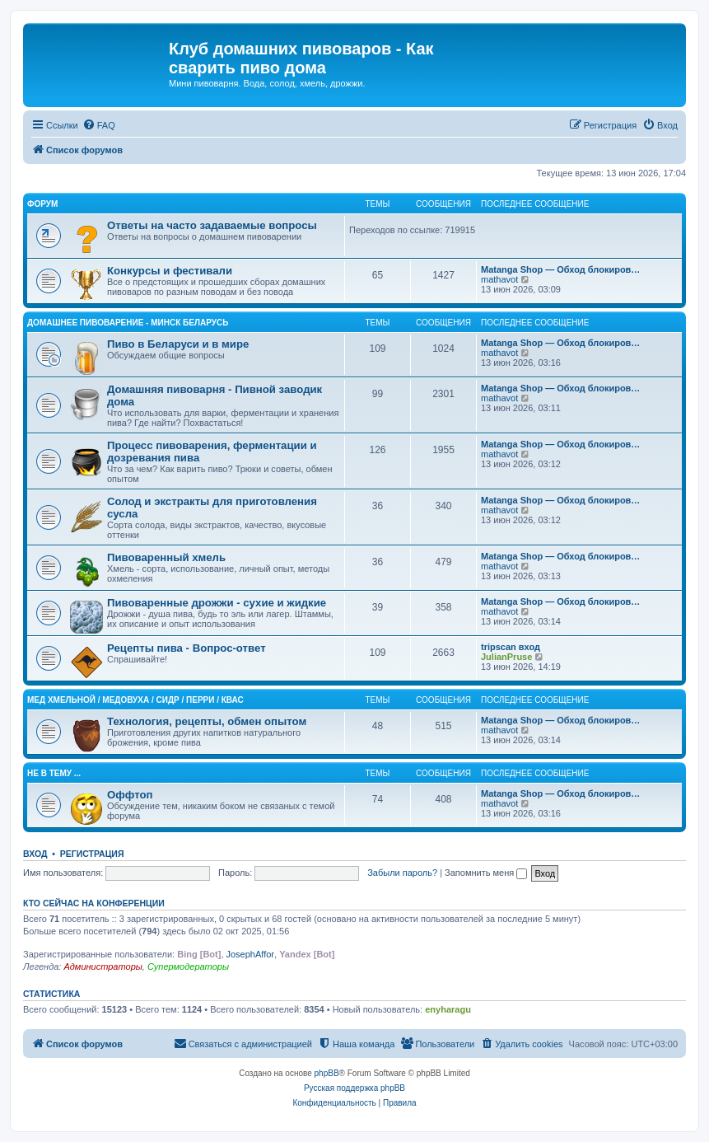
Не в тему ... (54, 773)
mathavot (499, 279)
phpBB (327, 1073)
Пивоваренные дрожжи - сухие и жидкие (216, 603)
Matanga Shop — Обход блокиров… (560, 269)
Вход (35, 854)
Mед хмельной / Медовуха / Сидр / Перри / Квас (135, 699)
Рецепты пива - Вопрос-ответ (186, 648)
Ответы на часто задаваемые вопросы (212, 225)
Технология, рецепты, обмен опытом (206, 721)
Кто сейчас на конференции (94, 903)
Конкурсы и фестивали (169, 270)
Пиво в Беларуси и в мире (178, 344)
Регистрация (92, 854)
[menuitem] (98, 125)
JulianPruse (506, 657)
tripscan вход (510, 647)
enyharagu (448, 1009)
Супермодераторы (188, 966)
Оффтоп (129, 795)
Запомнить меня (486, 873)
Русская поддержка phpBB (354, 1088)
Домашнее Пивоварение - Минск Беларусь (127, 322)
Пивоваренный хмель (166, 557)
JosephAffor (250, 954)
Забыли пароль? (402, 873)
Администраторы (102, 966)
